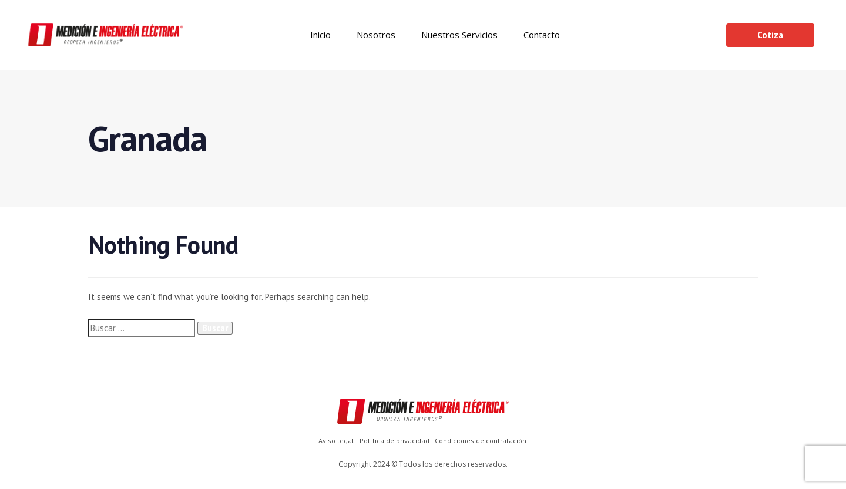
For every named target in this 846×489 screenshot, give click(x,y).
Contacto (541, 35)
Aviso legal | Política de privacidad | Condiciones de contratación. (423, 440)
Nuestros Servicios (459, 35)
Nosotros (376, 35)
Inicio (320, 35)
